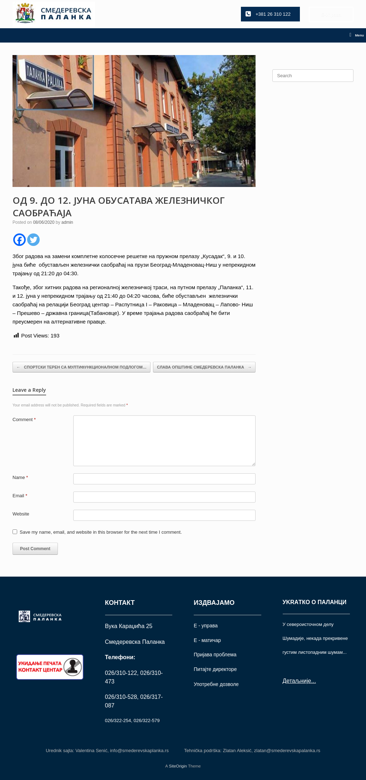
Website (21, 514)
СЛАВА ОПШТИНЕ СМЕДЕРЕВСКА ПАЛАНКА (204, 367)
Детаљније (297, 681)
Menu (357, 35)
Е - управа (206, 625)
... (313, 681)
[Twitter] (33, 239)
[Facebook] (19, 239)
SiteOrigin (178, 766)
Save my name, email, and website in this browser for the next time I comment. (101, 532)
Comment (24, 419)
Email (20, 495)
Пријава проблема (215, 654)
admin (67, 222)
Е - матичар (207, 640)
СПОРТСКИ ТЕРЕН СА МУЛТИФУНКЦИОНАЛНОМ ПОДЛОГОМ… (81, 367)
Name (20, 477)
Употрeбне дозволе (216, 684)
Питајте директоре (215, 669)
